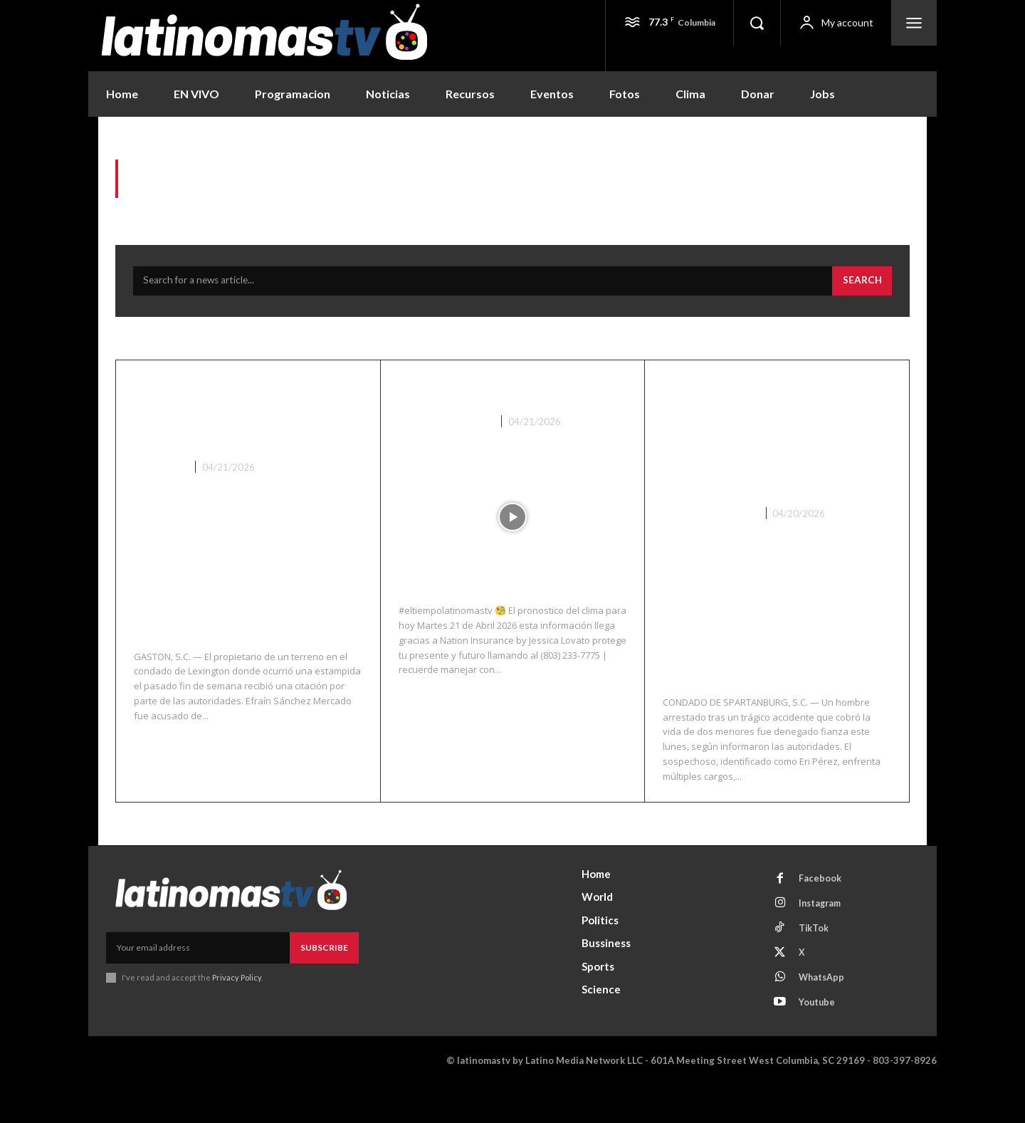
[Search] (861, 286)
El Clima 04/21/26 (479, 394)
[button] (756, 23)
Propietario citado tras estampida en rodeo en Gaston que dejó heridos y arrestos (242, 429)
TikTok (816, 961)
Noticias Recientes (447, 426)
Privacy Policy (236, 1006)
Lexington (161, 495)
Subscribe (324, 976)
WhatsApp (824, 1014)
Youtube (820, 1040)
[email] (198, 976)
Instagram (823, 935)
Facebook (822, 908)
